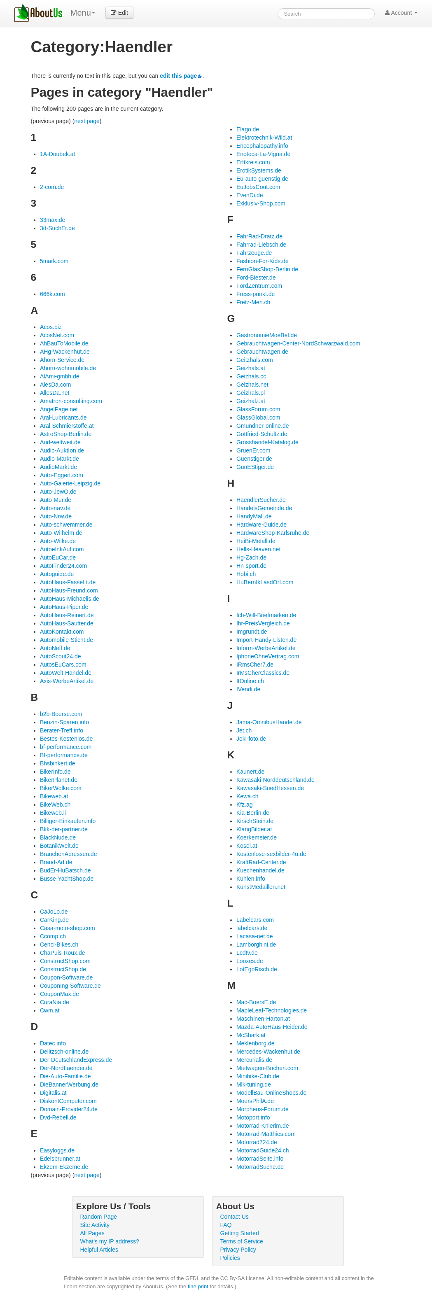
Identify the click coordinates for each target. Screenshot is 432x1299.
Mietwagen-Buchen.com (267, 1068)
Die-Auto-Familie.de (65, 1076)
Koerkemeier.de (256, 837)
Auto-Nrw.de (56, 516)
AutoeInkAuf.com (62, 549)
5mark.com (54, 261)
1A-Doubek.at (57, 154)
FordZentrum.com (259, 285)
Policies (230, 1258)
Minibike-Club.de (257, 1076)
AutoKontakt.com (62, 631)
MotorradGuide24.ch (262, 1150)
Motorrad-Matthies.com (266, 1134)
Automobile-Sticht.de (66, 640)
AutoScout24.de (60, 656)
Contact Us (234, 1216)
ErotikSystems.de (258, 170)
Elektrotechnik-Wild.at (264, 137)
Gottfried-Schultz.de (261, 434)
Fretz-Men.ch (253, 302)
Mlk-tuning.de (253, 1084)
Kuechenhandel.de (260, 870)
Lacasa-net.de (254, 936)
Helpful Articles (99, 1249)
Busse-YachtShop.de (67, 878)
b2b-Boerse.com (61, 714)
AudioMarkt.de (58, 467)
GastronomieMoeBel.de (266, 335)
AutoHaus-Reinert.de (67, 615)
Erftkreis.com (253, 162)
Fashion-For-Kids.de (262, 261)
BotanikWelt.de (59, 845)
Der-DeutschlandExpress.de (76, 1059)
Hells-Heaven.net (258, 549)
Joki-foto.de (251, 738)
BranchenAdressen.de (68, 854)
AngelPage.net (59, 409)
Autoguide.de (57, 574)
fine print (198, 1286)
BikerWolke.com (61, 788)
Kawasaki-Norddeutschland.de (275, 780)
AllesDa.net (55, 392)
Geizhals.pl (250, 392)
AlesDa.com (55, 384)
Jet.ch (244, 730)
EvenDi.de (249, 195)
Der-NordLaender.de (66, 1068)
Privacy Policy (238, 1249)
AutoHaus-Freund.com (69, 590)
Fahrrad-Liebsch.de (261, 244)
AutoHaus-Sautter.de (66, 623)
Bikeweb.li (53, 812)
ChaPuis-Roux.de (62, 952)
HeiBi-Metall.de (256, 541)
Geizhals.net (252, 384)
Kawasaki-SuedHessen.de (270, 788)
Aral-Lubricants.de (63, 417)
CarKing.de (54, 920)
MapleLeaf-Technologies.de (271, 1010)
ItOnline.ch (250, 681)
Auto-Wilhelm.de (61, 532)
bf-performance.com (65, 747)
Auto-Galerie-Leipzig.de (70, 483)
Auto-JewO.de (58, 491)
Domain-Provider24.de (69, 1109)
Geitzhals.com (254, 360)
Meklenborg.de (255, 1043)
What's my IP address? (109, 1241)
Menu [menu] (82, 12)
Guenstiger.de (254, 458)
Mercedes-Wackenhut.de (268, 1051)
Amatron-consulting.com (71, 401)
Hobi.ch (246, 574)
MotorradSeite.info (259, 1158)
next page (87, 121)
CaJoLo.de (54, 911)
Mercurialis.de (254, 1059)
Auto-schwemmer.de (66, 524)
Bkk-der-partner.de (64, 829)
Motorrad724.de (256, 1142)
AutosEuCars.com (63, 664)
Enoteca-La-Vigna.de (263, 154)
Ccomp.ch (53, 936)
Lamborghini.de (256, 944)
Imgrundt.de (251, 631)
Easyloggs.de (57, 1150)
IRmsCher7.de (254, 664)
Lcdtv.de (247, 952)
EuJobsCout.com (258, 187)
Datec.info (53, 1043)
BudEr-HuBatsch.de (65, 870)
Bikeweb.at (54, 796)
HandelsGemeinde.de (264, 508)
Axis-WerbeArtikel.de (66, 681)
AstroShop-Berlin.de (65, 434)
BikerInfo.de (55, 771)
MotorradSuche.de (260, 1167)
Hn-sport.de (251, 565)
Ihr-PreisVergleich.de (263, 623)
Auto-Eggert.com (61, 475)
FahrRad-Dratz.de (259, 236)
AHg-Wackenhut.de (65, 351)
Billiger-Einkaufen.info (68, 821)
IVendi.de (248, 689)
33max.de (52, 220)
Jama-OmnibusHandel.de (269, 722)
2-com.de (52, 187)
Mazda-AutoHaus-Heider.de (272, 1027)
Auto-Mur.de (55, 500)
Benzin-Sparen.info (64, 722)
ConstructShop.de (63, 969)
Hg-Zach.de (251, 557)
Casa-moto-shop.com (67, 928)
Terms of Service (241, 1241)
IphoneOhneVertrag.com (267, 656)
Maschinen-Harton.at (263, 1018)
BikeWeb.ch (55, 804)
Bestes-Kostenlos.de (66, 738)
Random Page (98, 1216)
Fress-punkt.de (255, 294)
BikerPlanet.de (58, 780)
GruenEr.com (253, 450)
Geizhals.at (250, 368)
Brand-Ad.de (56, 862)
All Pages (92, 1233)
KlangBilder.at (254, 829)
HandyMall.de (254, 516)
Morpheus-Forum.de (262, 1109)
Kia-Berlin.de (252, 812)
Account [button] (401, 12)
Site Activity (95, 1225)
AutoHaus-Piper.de (64, 607)
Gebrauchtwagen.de (262, 351)
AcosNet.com (57, 335)
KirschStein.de (254, 821)
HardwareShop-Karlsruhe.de (272, 532)
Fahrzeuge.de (254, 253)
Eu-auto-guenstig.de (262, 178)
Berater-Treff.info (61, 730)
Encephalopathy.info (262, 145)
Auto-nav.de (55, 508)
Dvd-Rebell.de (58, 1117)
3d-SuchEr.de (57, 228)
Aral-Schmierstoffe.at (66, 425)
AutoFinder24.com (63, 565)
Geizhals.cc (251, 376)
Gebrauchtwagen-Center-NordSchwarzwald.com (298, 343)
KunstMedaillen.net (260, 887)
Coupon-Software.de (66, 977)
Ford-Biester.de (256, 277)
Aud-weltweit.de (60, 442)
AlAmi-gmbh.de (59, 376)
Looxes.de (249, 961)
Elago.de (247, 129)
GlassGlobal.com (258, 417)
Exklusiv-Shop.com (260, 203)
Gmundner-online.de (262, 425)
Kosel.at (246, 845)
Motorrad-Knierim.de (262, 1125)
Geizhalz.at (250, 401)
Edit (119, 12)
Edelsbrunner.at (60, 1158)
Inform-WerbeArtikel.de (266, 648)
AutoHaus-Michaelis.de (69, 598)
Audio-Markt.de (59, 458)
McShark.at (251, 1035)
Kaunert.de (250, 771)
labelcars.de (252, 928)
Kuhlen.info (250, 878)
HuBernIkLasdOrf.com (265, 582)
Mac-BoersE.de (256, 1002)
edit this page (178, 75)
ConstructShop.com (65, 961)
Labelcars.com (255, 920)
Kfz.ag (244, 804)
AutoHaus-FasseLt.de (68, 582)
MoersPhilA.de (255, 1101)
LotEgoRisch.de (256, 969)
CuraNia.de (54, 1002)
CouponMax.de (59, 994)
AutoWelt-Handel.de (65, 672)
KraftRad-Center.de (261, 862)
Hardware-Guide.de (261, 524)
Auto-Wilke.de (58, 541)
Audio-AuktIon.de (62, 450)
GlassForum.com (258, 409)
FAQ (226, 1225)
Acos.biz (51, 327)
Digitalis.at (53, 1092)
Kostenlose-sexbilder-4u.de (271, 854)
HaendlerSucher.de (261, 500)
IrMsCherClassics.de (263, 672)
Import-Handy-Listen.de (266, 640)
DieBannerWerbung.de (69, 1084)
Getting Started (239, 1233)
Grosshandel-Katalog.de (267, 442)
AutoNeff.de (55, 648)
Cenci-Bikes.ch (59, 944)
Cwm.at (49, 1010)
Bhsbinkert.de (57, 763)
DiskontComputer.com (68, 1101)
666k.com (52, 294)
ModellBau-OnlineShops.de (271, 1092)
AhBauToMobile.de (64, 343)
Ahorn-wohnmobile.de (68, 368)
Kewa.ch (247, 796)
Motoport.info (253, 1117)
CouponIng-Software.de (70, 985)
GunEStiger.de (255, 467)
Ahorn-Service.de (62, 360)
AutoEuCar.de (58, 557)
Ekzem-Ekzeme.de (64, 1167)
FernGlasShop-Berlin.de (267, 269)
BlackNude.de (58, 837)
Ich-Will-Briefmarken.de (266, 615)
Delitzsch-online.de (64, 1051)
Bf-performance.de (64, 755)
